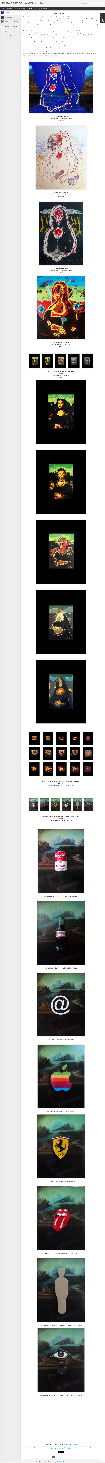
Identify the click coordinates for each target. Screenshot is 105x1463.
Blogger (60, 1461)
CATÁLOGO (8, 17)
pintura (64, 1448)
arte (33, 1447)
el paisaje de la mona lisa (43, 1447)
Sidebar (29, 8)
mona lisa (58, 1448)
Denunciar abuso (67, 1461)
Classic (3, 8)
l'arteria (74, 1447)
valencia (69, 1448)
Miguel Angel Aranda (70, 1444)
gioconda (68, 1447)
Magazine (17, 8)
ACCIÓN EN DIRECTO (11, 22)
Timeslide (44, 8)
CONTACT (8, 35)
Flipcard (9, 8)
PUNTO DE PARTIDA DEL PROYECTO (16, 26)
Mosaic (23, 8)
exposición (61, 1447)
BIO (6, 31)
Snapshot (37, 8)
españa (54, 1447)
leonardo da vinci (82, 1447)
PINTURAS (8, 12)
